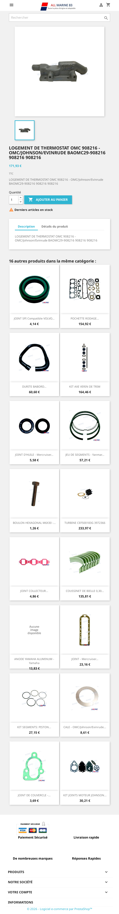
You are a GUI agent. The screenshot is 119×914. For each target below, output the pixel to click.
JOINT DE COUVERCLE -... (34, 795)
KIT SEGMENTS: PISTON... (34, 727)
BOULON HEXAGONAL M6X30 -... (34, 523)
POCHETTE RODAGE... (85, 318)
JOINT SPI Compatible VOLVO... (34, 318)
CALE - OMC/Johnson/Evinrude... (84, 727)
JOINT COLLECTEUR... (34, 591)
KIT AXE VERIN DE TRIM (84, 386)
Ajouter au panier (48, 199)
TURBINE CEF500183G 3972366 (84, 523)
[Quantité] (13, 199)
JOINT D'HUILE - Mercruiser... (34, 455)
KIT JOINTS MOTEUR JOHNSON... (85, 795)
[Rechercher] (59, 17)
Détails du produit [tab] (54, 226)
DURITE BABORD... (34, 386)
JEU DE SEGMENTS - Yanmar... (84, 455)
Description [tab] (26, 226)
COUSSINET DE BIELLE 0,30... (85, 591)
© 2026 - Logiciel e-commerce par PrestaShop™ (59, 909)
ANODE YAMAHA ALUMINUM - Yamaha (34, 661)
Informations (20, 902)
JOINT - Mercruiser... (84, 659)
